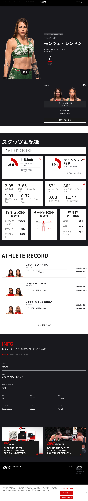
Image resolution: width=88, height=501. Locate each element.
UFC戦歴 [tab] (19, 354)
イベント (6, 7)
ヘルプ (69, 467)
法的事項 (79, 467)
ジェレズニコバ (45, 302)
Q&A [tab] (26, 354)
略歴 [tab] (11, 354)
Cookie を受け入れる (66, 497)
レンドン (44, 265)
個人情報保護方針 (80, 472)
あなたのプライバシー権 (66, 488)
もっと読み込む (44, 325)
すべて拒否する (67, 493)
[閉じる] (86, 493)
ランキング (15, 7)
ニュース (35, 7)
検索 (77, 7)
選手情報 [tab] (5, 354)
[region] (44, 493)
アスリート (26, 7)
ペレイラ (42, 283)
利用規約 (79, 469)
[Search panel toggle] (82, 6)
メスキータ (31, 265)
